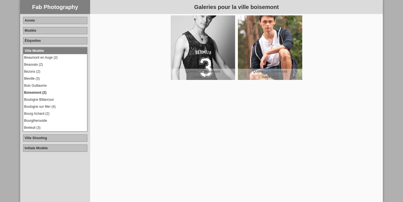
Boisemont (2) (35, 93)
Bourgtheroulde (35, 121)
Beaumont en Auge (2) (41, 57)
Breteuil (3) (32, 128)
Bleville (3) (32, 79)
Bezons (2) (32, 72)
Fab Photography (55, 7)
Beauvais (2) (33, 64)
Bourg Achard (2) (37, 114)
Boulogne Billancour (39, 100)
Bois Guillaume (35, 86)
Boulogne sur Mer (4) (40, 107)
